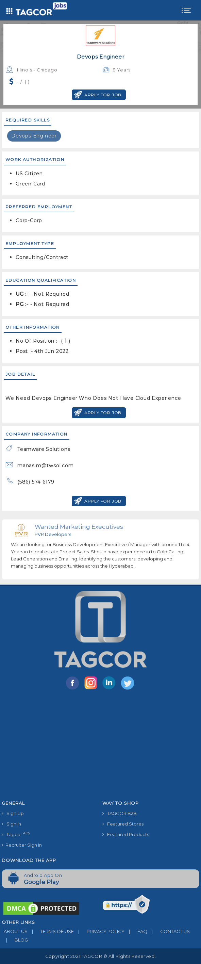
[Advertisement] (100, 746)
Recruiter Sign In (22, 845)
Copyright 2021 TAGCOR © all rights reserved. (100, 956)
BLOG (15, 940)
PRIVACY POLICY (99, 931)
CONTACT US (168, 931)
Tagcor (16, 834)
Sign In (11, 824)
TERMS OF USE (51, 931)
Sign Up (13, 813)
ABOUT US (15, 931)
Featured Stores (123, 824)
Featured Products (125, 834)
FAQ (135, 931)
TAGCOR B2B (119, 813)
